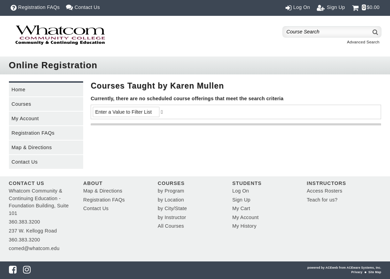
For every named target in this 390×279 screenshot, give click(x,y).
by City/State (172, 208)
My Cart (241, 208)
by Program (171, 191)
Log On (240, 191)
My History (244, 226)
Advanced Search (363, 42)
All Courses (171, 226)
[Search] (375, 32)
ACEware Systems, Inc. (364, 267)
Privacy (356, 272)
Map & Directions (32, 147)
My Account (25, 118)
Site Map (374, 272)
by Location (171, 200)
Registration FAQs (33, 133)
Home (18, 89)
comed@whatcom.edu (34, 248)
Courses (21, 104)
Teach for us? (322, 200)
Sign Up (241, 200)
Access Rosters (324, 191)
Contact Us (25, 162)
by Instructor (172, 217)
